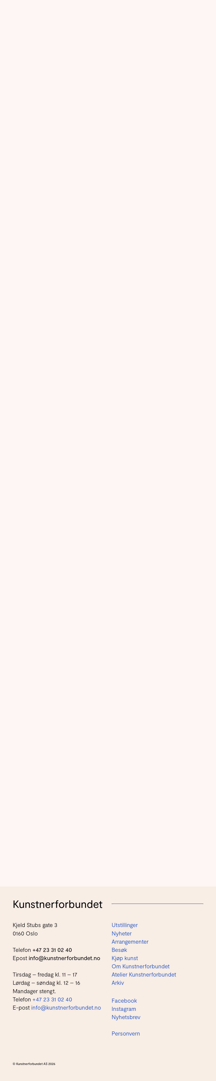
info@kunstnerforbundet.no (64, 957)
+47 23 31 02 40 (52, 949)
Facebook (124, 1000)
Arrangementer (130, 941)
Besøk (119, 949)
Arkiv (118, 982)
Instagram (124, 1008)
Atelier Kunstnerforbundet (144, 974)
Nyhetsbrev (126, 1016)
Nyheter (122, 933)
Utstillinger (125, 924)
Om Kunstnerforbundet (141, 966)
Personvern (126, 1033)
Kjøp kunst (125, 957)
